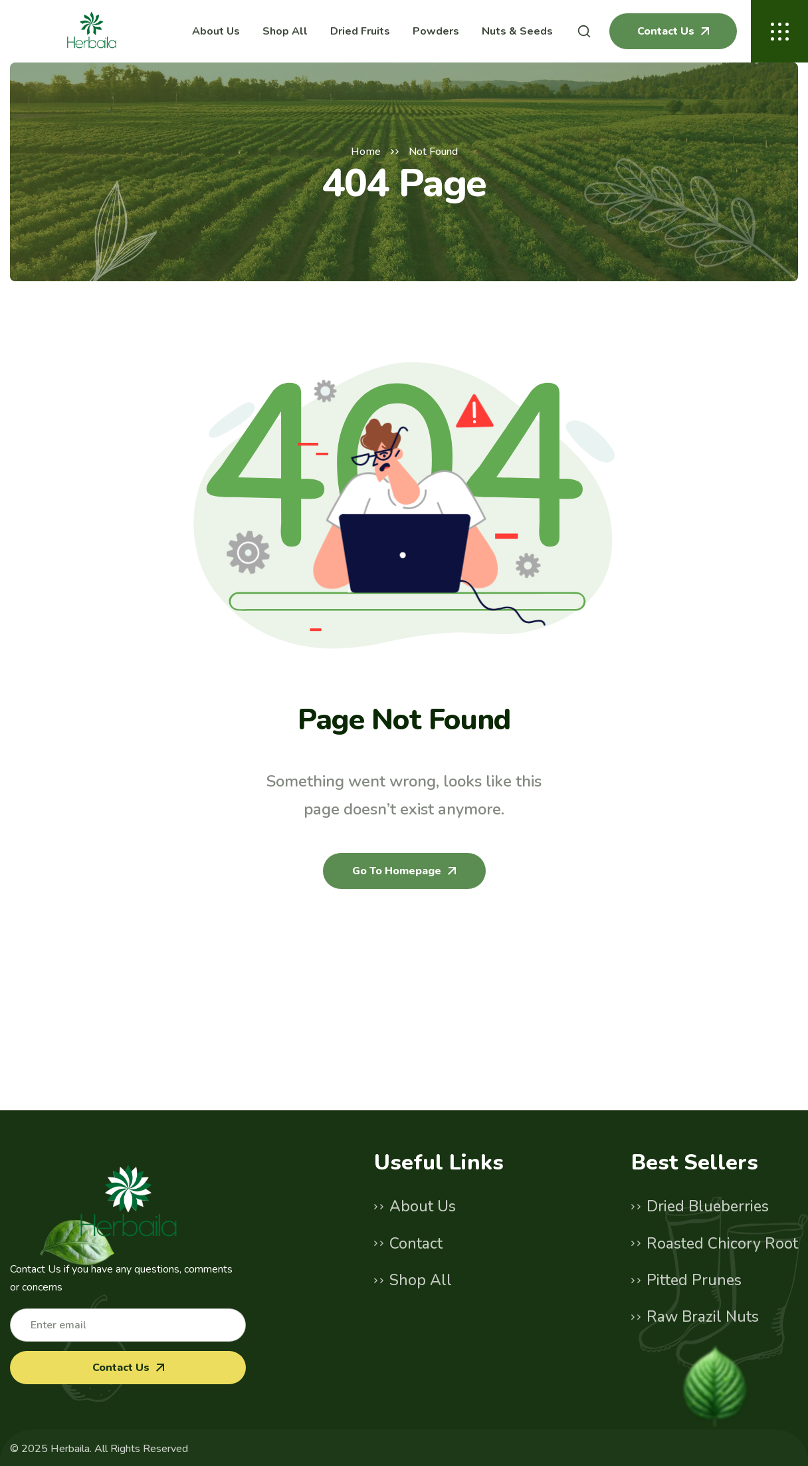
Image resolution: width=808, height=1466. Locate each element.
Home (366, 151)
